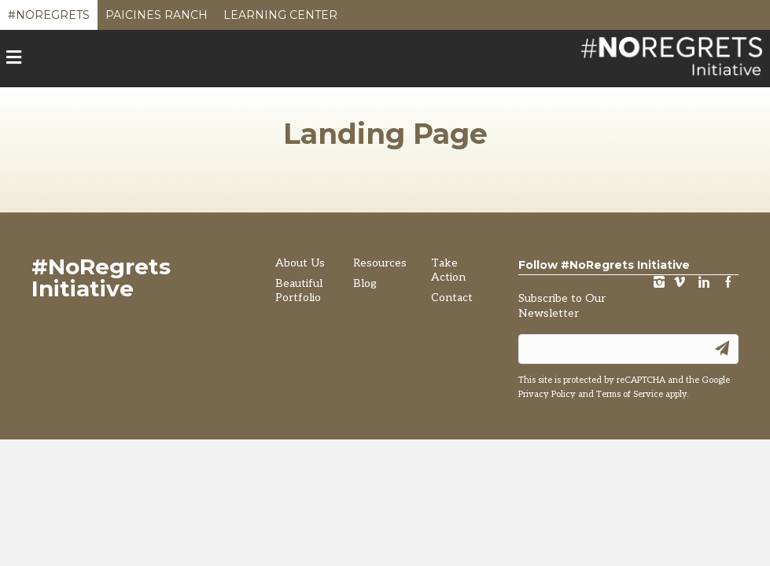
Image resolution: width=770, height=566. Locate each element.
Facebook (728, 283)
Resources (380, 263)
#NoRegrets (49, 19)
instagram (659, 283)
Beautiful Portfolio (298, 290)
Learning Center (280, 19)
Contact (452, 297)
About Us (300, 263)
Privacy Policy (547, 394)
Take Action (448, 270)
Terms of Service (629, 394)
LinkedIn (703, 283)
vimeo (679, 283)
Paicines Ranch (157, 19)
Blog (365, 283)
